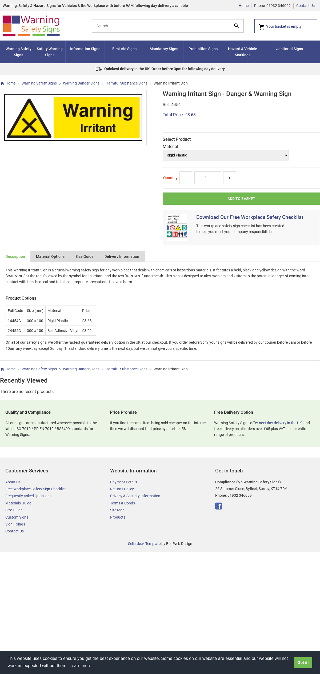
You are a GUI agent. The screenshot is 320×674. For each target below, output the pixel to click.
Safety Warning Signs (50, 52)
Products (117, 517)
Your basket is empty (280, 27)
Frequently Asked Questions (28, 496)
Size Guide (84, 256)
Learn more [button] (80, 665)
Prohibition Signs (203, 49)
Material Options (50, 256)
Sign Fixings (15, 524)
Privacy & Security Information (135, 496)
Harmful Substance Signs (126, 83)
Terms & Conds (122, 503)
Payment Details (123, 482)
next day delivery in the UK (280, 423)
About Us (13, 482)
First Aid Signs (124, 49)
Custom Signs (16, 517)
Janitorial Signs (289, 49)
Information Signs (85, 49)
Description (15, 256)
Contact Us (305, 5)
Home (244, 5)
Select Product (177, 139)
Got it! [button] (303, 662)
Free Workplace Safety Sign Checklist (35, 489)
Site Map (117, 510)
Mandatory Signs (164, 49)
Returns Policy (122, 489)
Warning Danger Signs (81, 83)
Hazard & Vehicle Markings (242, 52)
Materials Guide (18, 503)
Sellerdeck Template (144, 543)
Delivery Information (122, 256)
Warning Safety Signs (18, 52)
